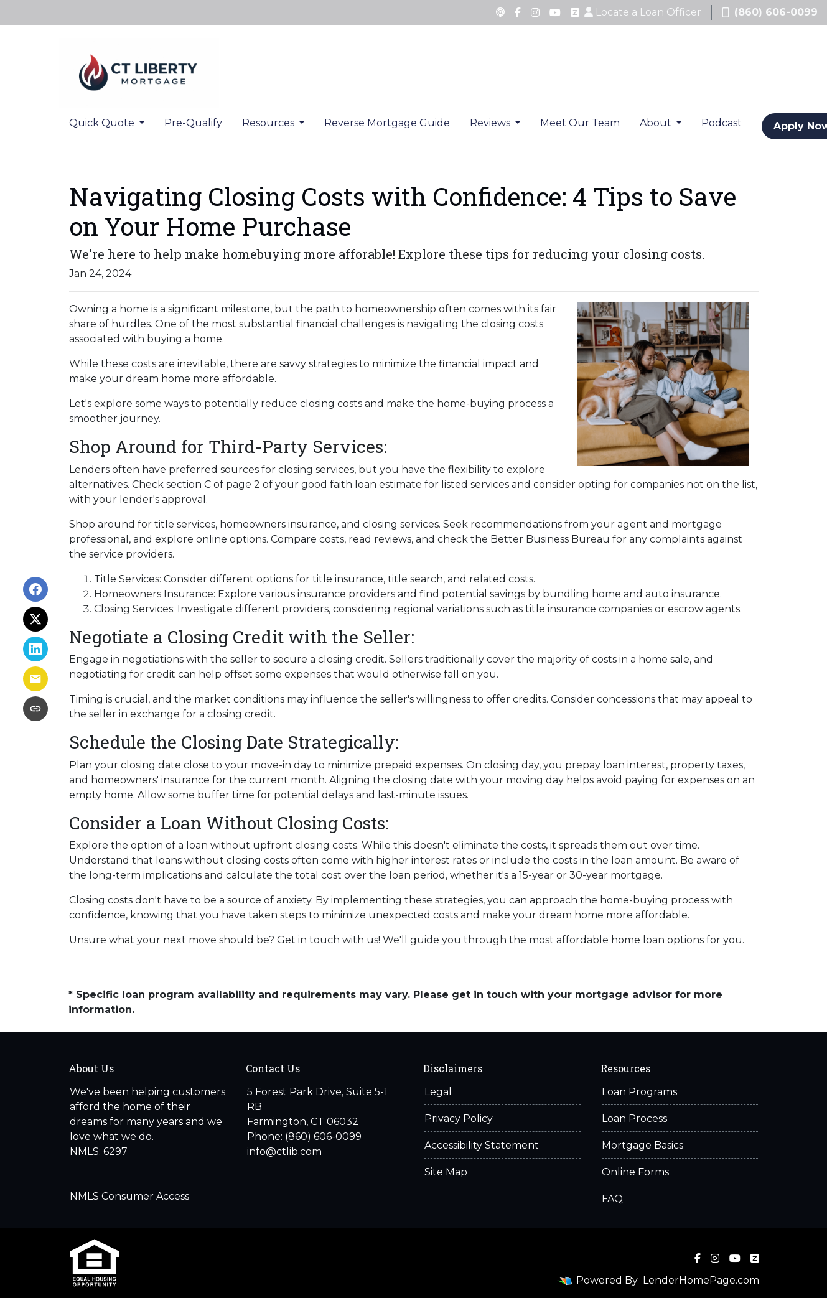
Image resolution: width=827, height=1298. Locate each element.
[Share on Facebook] (35, 589)
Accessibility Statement (481, 1145)
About (657, 123)
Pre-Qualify (193, 123)
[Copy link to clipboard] (35, 708)
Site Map (445, 1172)
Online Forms (635, 1172)
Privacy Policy (458, 1118)
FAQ (612, 1199)
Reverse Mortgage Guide (387, 123)
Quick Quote (103, 123)
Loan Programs (639, 1092)
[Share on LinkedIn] (35, 649)
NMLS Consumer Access (129, 1196)
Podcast (721, 123)
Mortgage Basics (642, 1145)
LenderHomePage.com (701, 1280)
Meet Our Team (580, 123)
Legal (438, 1092)
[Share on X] (35, 619)
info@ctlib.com (284, 1151)
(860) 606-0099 (770, 12)
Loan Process (634, 1118)
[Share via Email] (35, 678)
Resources (269, 123)
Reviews (491, 123)
